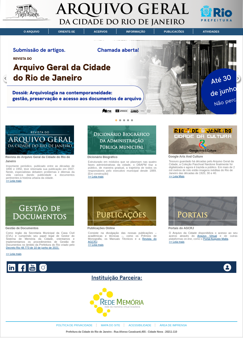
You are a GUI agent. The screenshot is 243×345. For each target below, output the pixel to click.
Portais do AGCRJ (181, 228)
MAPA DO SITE (110, 325)
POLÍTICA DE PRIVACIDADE (74, 325)
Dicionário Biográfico (102, 157)
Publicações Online (101, 228)
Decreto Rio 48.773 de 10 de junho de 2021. (32, 247)
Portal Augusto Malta (215, 238)
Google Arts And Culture (185, 156)
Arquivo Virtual (207, 235)
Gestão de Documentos (21, 228)
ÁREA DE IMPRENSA (173, 325)
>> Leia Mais (177, 176)
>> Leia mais (13, 180)
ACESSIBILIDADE (140, 325)
